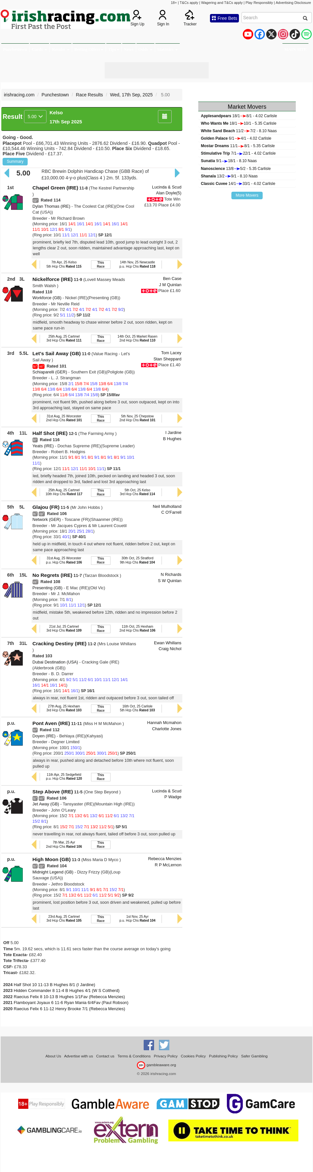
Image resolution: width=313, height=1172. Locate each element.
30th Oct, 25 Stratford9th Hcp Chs (137, 560)
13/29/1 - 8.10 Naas (229, 176)
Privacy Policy (165, 1056)
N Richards (171, 574)
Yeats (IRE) (43, 445)
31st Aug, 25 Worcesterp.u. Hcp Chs (64, 560)
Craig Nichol (170, 648)
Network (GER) (47, 519)
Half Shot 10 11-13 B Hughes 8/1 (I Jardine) (54, 984)
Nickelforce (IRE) (53, 279)
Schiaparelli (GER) (50, 372)
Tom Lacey (171, 352)
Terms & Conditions (134, 1056)
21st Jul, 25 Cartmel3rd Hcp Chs (64, 628)
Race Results (89, 94)
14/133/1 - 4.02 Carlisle (238, 183)
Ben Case (172, 278)
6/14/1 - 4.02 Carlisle (236, 138)
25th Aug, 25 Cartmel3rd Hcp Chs (64, 338)
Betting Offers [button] (88, 49)
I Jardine (173, 432)
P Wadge (172, 796)
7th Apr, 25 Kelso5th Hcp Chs (64, 264)
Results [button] (61, 49)
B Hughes (172, 438)
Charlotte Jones (166, 728)
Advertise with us (78, 1056)
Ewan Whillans (167, 642)
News (129, 49)
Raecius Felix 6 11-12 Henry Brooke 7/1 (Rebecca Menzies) (69, 1008)
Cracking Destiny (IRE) (59, 643)
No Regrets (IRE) (52, 575)
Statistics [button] (167, 49)
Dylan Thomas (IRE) (51, 206)
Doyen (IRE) (44, 735)
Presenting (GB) (47, 587)
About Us (53, 1056)
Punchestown (15, 49)
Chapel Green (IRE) (55, 187)
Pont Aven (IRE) (51, 723)
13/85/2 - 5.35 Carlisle (236, 168)
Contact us (105, 1056)
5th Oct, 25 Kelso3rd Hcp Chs (137, 492)
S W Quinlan (169, 580)
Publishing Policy (223, 1056)
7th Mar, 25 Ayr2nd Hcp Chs (64, 844)
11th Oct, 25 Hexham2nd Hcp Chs (138, 628)
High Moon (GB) (52, 859)
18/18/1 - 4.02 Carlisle (239, 116)
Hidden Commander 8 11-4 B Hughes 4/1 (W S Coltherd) (67, 990)
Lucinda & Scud (166, 187)
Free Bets (224, 18)
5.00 (35, 116)
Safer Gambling (254, 1056)
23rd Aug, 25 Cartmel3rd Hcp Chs (64, 918)
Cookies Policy (193, 1056)
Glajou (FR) (46, 507)
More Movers (247, 195)
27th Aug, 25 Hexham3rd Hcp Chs (64, 708)
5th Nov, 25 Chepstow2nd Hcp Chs (138, 418)
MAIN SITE (295, 49)
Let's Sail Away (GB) (57, 353)
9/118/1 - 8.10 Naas (229, 161)
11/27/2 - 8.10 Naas (239, 131)
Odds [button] (145, 49)
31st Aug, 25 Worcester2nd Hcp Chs (64, 418)
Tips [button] (113, 49)
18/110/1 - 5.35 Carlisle (238, 123)
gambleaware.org (156, 1065)
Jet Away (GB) (46, 804)
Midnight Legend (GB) (53, 872)
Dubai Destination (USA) (55, 662)
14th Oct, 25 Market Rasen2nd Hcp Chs (138, 338)
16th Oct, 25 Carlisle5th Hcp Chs (137, 708)
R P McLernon (168, 864)
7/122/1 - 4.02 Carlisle (238, 153)
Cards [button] (39, 49)
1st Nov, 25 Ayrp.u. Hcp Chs (138, 918)
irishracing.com (19, 94)
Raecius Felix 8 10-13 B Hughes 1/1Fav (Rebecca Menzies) (69, 996)
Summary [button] (15, 161)
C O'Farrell (171, 512)
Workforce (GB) (47, 297)
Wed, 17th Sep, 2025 (131, 94)
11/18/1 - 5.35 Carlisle (238, 146)
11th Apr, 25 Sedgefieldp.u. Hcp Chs (64, 776)
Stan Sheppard (167, 358)
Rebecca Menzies (164, 858)
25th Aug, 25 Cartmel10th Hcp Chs (64, 492)
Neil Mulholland (167, 506)
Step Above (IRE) (53, 791)
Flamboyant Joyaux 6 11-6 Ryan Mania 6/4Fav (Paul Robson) (71, 1002)
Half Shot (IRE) (50, 433)
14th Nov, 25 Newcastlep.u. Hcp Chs (138, 264)
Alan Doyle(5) (168, 192)
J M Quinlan (170, 284)
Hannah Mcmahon (164, 722)
